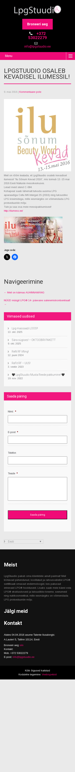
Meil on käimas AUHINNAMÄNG (24, 292)
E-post (13, 432)
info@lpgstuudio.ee (37, 46)
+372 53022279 (37, 35)
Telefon (12, 452)
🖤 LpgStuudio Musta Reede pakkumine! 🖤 (38, 374)
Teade (13, 473)
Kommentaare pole (30, 91)
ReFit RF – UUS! (21, 363)
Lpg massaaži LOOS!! (25, 328)
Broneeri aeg (37, 24)
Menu (8, 56)
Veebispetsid (49, 674)
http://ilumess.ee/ (13, 210)
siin (21, 645)
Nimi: (12, 411)
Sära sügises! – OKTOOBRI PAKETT (34, 339)
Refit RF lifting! (20, 351)
